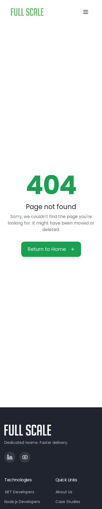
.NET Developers (19, 492)
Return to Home (51, 249)
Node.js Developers (22, 501)
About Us (63, 492)
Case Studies (67, 501)
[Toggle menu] (85, 12)
